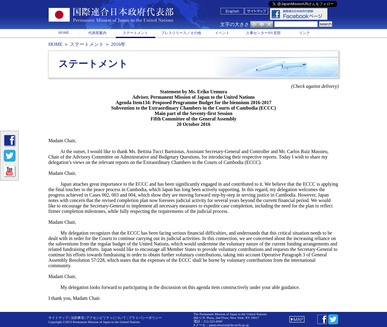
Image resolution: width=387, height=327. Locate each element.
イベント (222, 33)
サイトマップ (58, 317)
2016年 (117, 44)
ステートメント (135, 33)
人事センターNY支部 (263, 33)
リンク (304, 33)
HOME (63, 32)
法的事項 (77, 317)
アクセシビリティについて (106, 317)
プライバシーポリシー (145, 317)
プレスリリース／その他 (181, 33)
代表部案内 (97, 33)
